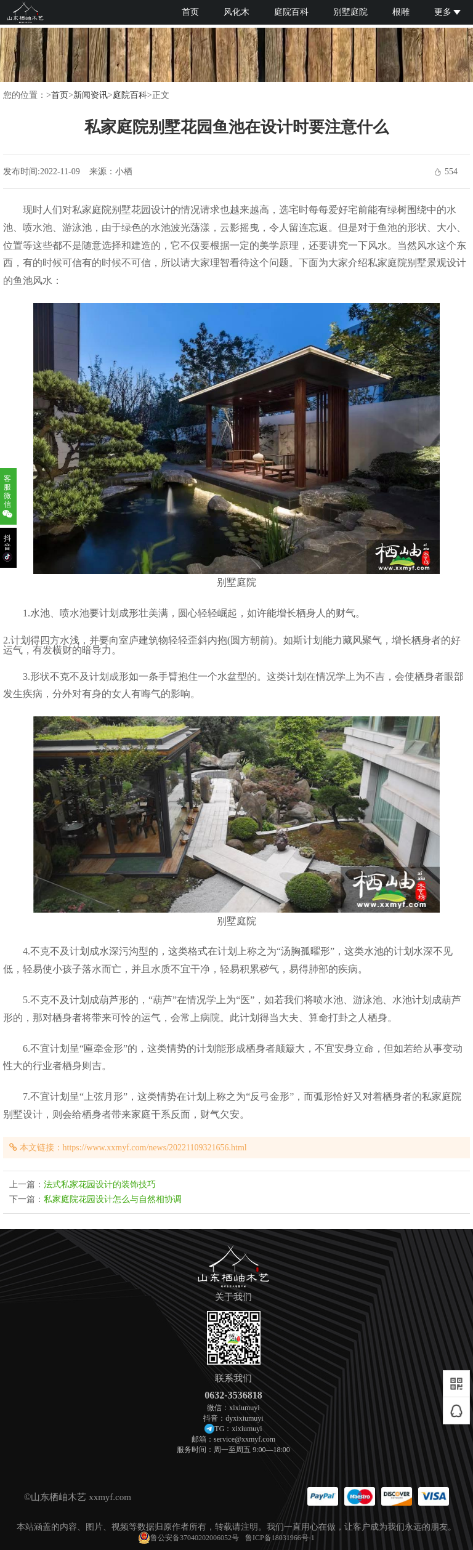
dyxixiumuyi (244, 1418)
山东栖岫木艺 (58, 1497)
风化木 (236, 12)
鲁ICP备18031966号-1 (280, 1537)
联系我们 (233, 1378)
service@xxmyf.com (244, 1439)
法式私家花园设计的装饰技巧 (100, 1184)
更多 (447, 12)
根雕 (401, 12)
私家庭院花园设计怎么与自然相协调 (113, 1199)
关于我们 (233, 1297)
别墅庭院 (350, 12)
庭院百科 (291, 12)
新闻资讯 (90, 95)
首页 (190, 12)
